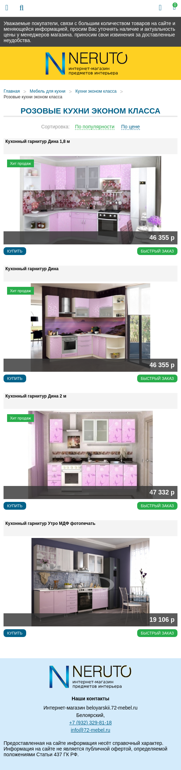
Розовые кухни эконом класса (33, 96)
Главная (12, 91)
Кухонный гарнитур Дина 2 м (35, 396)
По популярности (95, 126)
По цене (130, 126)
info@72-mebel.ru (90, 730)
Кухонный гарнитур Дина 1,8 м (37, 141)
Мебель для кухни (47, 91)
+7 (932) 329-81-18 (90, 722)
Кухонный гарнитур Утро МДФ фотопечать (50, 523)
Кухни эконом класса (95, 91)
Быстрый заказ (157, 251)
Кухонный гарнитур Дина (31, 268)
